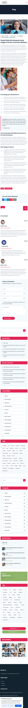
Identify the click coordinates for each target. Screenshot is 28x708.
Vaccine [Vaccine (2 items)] (20, 465)
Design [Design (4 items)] (24, 448)
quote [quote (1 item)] (10, 460)
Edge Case (7, 402)
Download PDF (14, 628)
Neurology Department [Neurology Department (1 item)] (7, 458)
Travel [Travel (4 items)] (7, 465)
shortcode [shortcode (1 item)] (15, 460)
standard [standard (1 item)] (21, 460)
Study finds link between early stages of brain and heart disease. (14, 346)
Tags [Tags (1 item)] (18, 463)
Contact (3, 683)
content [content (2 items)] (16, 448)
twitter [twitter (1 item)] (11, 465)
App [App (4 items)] (8, 445)
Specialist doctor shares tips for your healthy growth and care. (13, 352)
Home (3, 681)
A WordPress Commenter (8, 367)
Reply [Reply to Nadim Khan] (26, 220)
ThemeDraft (5, 246)
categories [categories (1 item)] (23, 445)
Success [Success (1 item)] (4, 463)
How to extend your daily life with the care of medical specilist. (14, 355)
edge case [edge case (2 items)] (9, 450)
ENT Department (8, 406)
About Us (3, 685)
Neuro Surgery (8, 416)
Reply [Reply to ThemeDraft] (26, 241)
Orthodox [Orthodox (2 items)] (15, 458)
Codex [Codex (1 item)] (7, 448)
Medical (6, 413)
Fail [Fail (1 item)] (10, 453)
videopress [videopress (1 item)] (5, 468)
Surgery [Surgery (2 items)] (9, 463)
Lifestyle (6, 409)
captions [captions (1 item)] (17, 445)
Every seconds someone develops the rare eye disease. (14, 349)
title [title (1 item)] (4, 465)
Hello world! (5, 343)
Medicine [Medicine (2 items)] (8, 455)
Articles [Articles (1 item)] (12, 445)
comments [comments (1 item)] (12, 448)
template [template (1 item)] (22, 463)
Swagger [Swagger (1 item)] (13, 463)
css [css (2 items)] (20, 448)
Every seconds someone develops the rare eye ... (15, 553)
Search (24, 330)
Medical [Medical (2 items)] (4, 455)
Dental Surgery (5, 37)
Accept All (18, 705)
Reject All (11, 705)
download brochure (14, 632)
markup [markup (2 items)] (21, 453)
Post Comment (8, 318)
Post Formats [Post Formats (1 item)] (5, 460)
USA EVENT (7, 433)
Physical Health (8, 423)
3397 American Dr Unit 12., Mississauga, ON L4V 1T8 (12, 692)
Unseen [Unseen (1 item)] (16, 465)
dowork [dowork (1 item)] (4, 450)
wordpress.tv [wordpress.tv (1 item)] (5, 470)
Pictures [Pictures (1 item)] (20, 458)
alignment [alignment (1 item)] (5, 445)
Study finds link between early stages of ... (15, 547)
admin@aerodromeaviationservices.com (10, 695)
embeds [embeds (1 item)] (13, 450)
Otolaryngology (8, 419)
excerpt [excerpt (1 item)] (21, 450)
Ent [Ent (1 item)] (17, 450)
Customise (5, 705)
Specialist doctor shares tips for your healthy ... (15, 558)
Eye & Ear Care (8, 188)
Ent (2, 188)
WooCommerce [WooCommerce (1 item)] (11, 468)
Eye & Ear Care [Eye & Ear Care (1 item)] (5, 453)
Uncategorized (12, 37)
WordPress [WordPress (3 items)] (17, 468)
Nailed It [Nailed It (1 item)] (13, 455)
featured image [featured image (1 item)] (15, 453)
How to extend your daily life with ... (13, 563)
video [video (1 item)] (24, 465)
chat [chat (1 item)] (3, 448)
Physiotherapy (8, 426)
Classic (6, 396)
